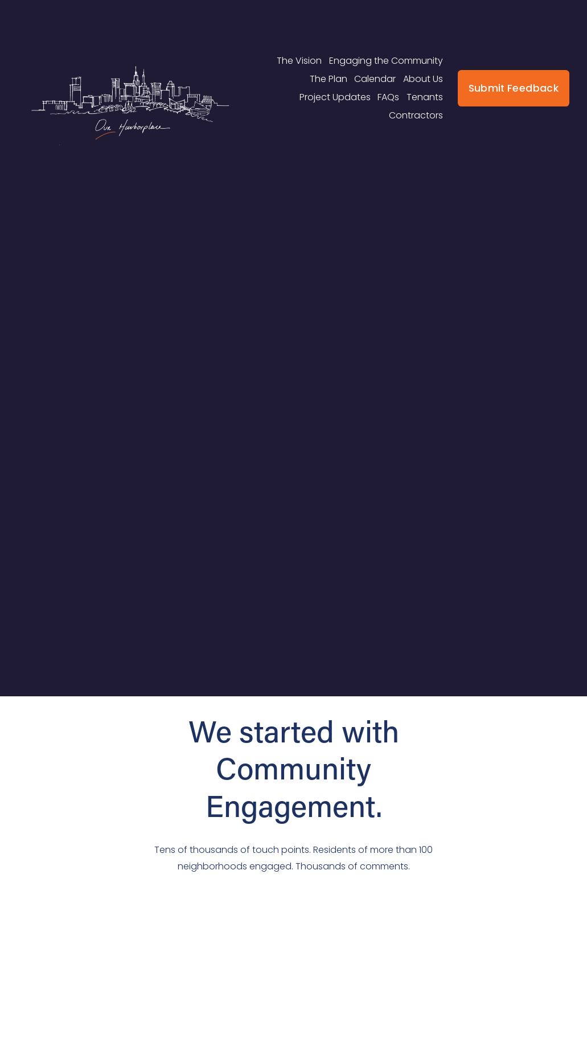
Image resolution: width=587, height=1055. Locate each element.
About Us (423, 78)
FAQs (388, 97)
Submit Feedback (514, 88)
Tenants (425, 97)
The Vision (299, 60)
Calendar (375, 78)
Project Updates (335, 97)
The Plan (328, 78)
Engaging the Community (386, 60)
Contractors (416, 115)
